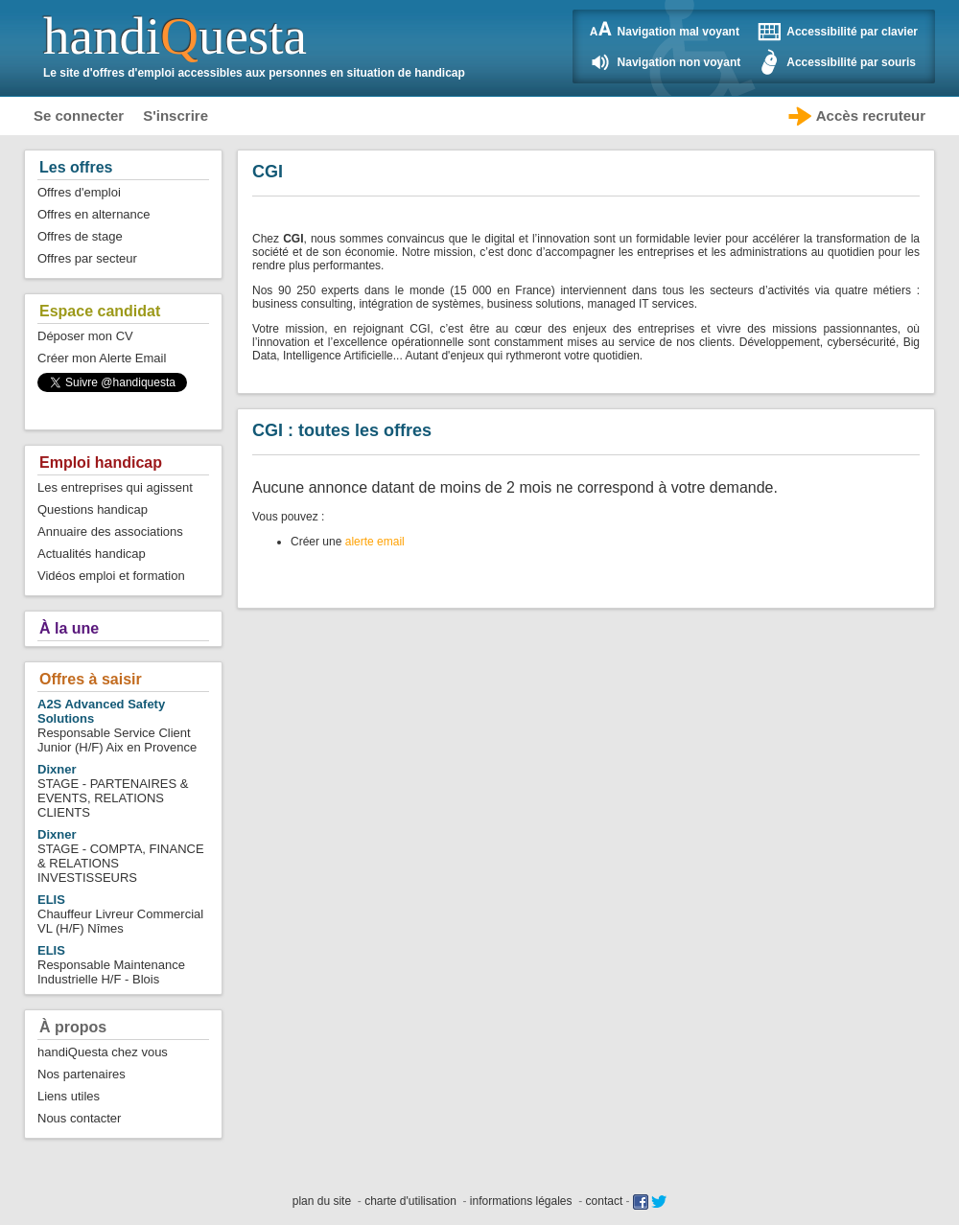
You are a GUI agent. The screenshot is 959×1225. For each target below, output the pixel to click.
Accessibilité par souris (851, 62)
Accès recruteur (870, 115)
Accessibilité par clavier (852, 31)
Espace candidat (99, 311)
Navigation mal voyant (678, 31)
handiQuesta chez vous (102, 1052)
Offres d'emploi (79, 192)
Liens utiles (68, 1096)
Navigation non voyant (679, 62)
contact (604, 1201)
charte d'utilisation (410, 1201)
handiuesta (175, 36)
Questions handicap (92, 509)
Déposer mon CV (85, 336)
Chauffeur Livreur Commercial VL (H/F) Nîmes (120, 914)
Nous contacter (79, 1118)
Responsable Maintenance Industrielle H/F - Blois (111, 964)
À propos (72, 1027)
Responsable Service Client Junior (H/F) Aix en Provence (117, 725)
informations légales (521, 1201)
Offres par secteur (87, 258)
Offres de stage (80, 236)
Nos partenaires (81, 1074)
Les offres (75, 167)
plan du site (321, 1201)
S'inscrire (175, 115)
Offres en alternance (94, 214)
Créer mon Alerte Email (101, 358)
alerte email (375, 541)
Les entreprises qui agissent (115, 487)
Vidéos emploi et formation (111, 575)
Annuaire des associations (110, 531)
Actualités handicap (91, 553)
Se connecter (79, 115)
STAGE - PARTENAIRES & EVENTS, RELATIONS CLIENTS (112, 791)
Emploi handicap (100, 462)
